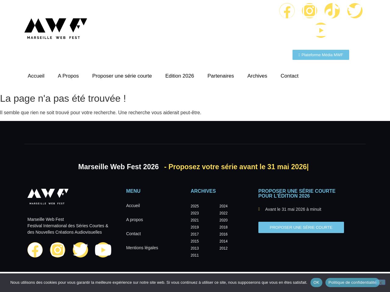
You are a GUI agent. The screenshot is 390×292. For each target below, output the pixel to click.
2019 (195, 227)
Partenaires (220, 76)
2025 (195, 206)
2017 (195, 234)
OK (316, 282)
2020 (223, 220)
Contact (290, 76)
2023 (195, 213)
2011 (195, 255)
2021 (195, 220)
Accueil (36, 76)
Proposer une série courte (122, 76)
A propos (134, 219)
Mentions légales (142, 247)
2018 (223, 227)
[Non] (380, 282)
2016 (223, 234)
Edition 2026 (179, 76)
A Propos (68, 76)
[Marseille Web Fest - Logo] (55, 30)
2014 (223, 241)
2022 (223, 213)
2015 (195, 241)
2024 (223, 206)
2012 (223, 248)
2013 (195, 248)
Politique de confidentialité (352, 282)
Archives (257, 76)
